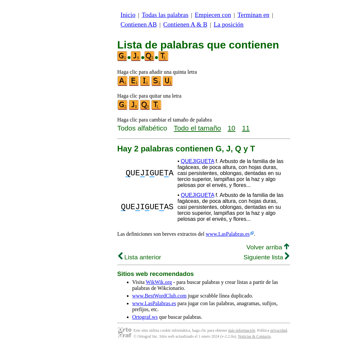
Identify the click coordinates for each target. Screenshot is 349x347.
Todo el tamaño (197, 128)
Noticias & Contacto (254, 336)
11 (246, 128)
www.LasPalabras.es (228, 234)
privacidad (278, 330)
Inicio (128, 14)
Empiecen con (213, 14)
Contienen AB (139, 24)
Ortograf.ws (145, 317)
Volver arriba (267, 247)
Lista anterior (139, 257)
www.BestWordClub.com (159, 296)
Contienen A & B (185, 24)
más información (241, 330)
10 (231, 128)
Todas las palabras (165, 14)
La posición (228, 24)
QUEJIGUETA (197, 161)
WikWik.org (159, 282)
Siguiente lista (266, 257)
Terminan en (253, 14)
